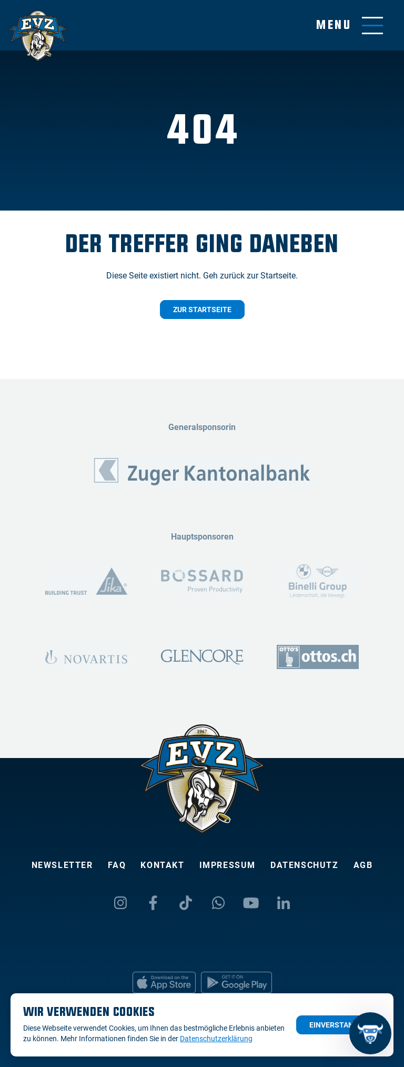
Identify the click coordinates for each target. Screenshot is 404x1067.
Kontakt (162, 865)
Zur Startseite (202, 309)
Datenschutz (304, 865)
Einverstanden (338, 1025)
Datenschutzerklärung (216, 1038)
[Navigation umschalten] (349, 25)
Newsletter (62, 865)
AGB (363, 865)
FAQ (117, 865)
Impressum (227, 865)
